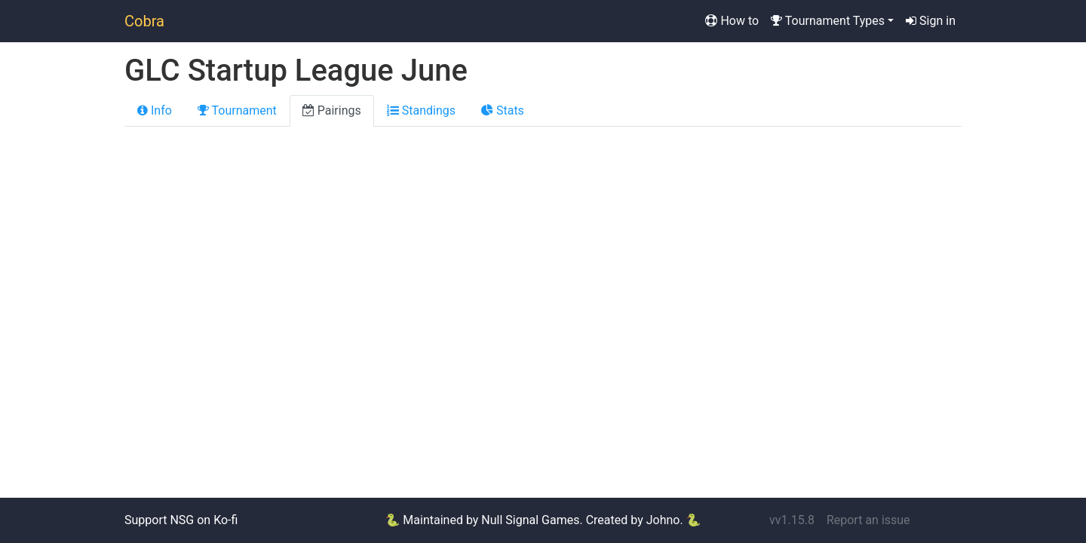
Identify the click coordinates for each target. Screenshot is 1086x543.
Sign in (931, 21)
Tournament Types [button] (828, 21)
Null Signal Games (530, 520)
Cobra (144, 21)
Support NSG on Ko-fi (181, 520)
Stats (502, 110)
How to (732, 21)
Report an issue (868, 520)
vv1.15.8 (791, 520)
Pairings (331, 110)
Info (154, 110)
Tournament (237, 110)
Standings (421, 110)
